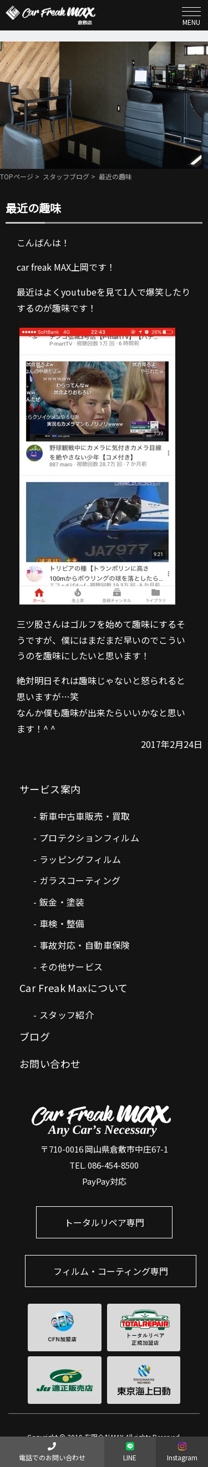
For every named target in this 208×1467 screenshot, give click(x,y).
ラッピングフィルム (80, 859)
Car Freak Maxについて (73, 987)
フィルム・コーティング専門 (110, 1271)
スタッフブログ (66, 176)
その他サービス (71, 966)
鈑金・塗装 (62, 901)
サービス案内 (50, 789)
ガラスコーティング (80, 880)
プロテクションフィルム (89, 837)
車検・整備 (62, 923)
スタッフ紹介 (66, 1014)
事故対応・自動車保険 (84, 945)
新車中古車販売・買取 (84, 816)
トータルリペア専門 (104, 1222)
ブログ (34, 1036)
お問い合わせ (50, 1063)
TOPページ (16, 176)
